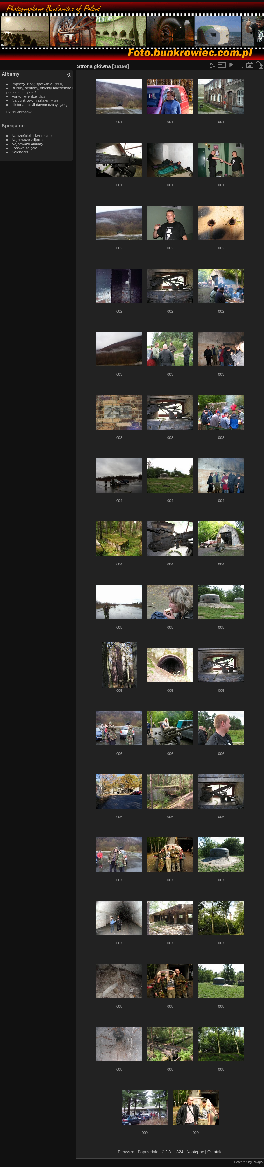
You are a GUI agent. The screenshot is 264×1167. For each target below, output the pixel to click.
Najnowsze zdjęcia (27, 139)
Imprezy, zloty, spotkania (32, 84)
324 (179, 1151)
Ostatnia (215, 1151)
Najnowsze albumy (27, 144)
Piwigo (258, 1162)
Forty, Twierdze (24, 96)
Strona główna (94, 66)
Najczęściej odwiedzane (32, 135)
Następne (195, 1151)
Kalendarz (20, 152)
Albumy (10, 74)
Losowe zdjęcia (24, 148)
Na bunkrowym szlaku (30, 100)
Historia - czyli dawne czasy (35, 104)
